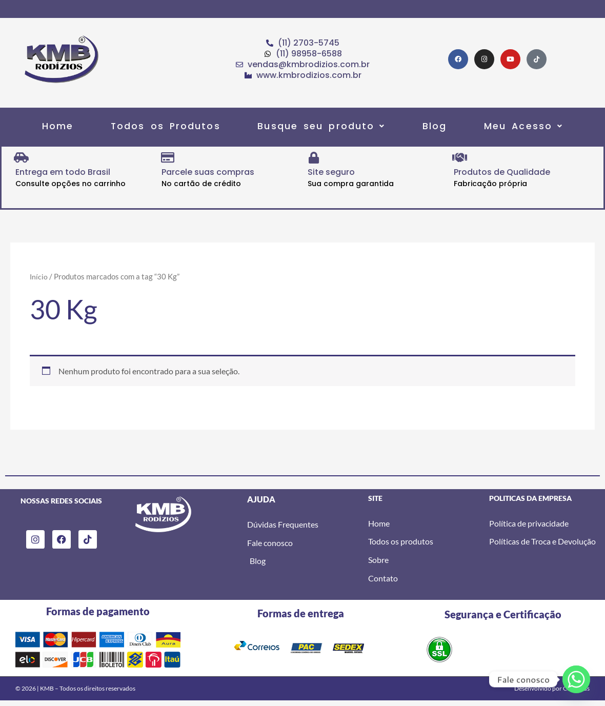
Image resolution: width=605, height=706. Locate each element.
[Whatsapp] (576, 679)
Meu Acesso (512, 129)
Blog (429, 129)
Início (39, 281)
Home (69, 129)
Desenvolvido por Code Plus (552, 694)
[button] (322, 129)
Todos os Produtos (171, 129)
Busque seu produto (322, 129)
